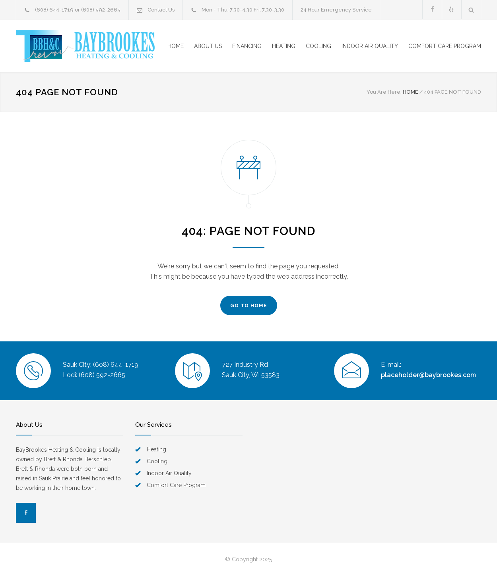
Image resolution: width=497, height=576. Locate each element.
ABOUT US (208, 46)
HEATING (283, 46)
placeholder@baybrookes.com (428, 375)
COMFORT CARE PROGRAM (444, 46)
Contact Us (161, 10)
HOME (175, 46)
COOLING (318, 46)
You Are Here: (384, 92)
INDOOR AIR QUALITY (370, 46)
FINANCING (247, 46)
